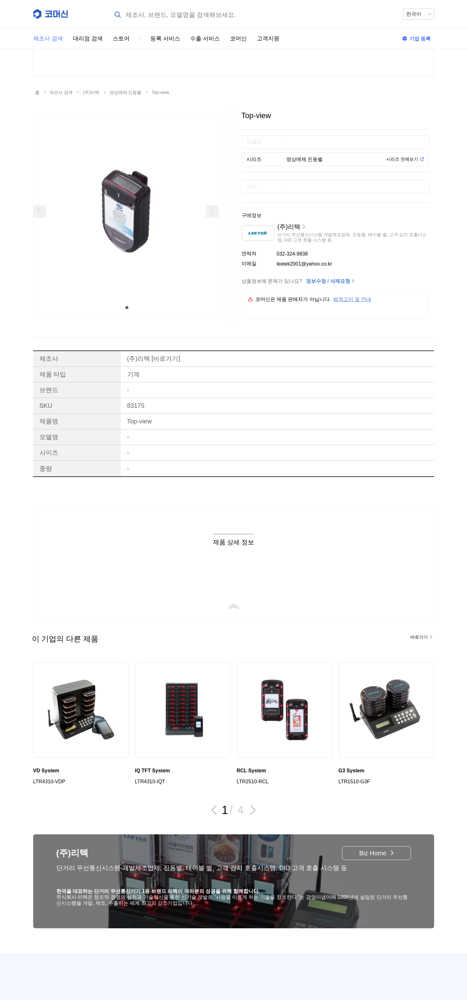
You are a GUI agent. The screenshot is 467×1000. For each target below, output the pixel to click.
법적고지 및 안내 (352, 346)
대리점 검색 (88, 38)
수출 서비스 (205, 38)
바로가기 (166, 405)
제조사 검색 (48, 38)
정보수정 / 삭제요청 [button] (328, 327)
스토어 (121, 38)
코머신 (238, 38)
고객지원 (268, 38)
